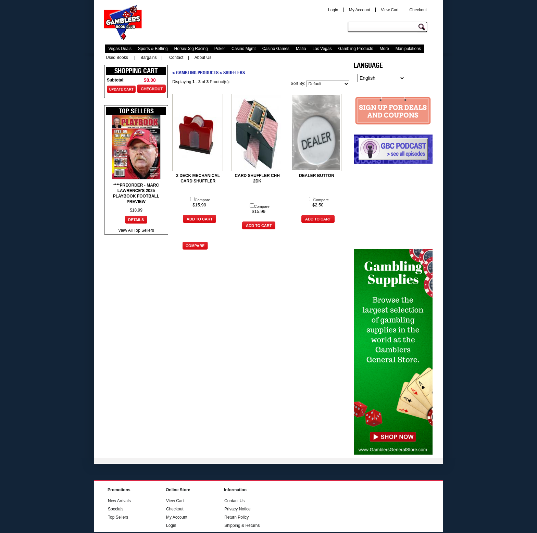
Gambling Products (355, 48)
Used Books (117, 57)
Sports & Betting (153, 48)
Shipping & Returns (242, 525)
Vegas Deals (120, 48)
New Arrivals (119, 500)
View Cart (390, 10)
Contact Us (234, 500)
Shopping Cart (136, 71)
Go (422, 27)
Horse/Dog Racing (191, 48)
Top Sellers (118, 517)
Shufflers (234, 72)
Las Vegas (322, 48)
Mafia (301, 48)
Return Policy (236, 517)
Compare (200, 200)
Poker (219, 48)
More (384, 48)
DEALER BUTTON (316, 175)
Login (333, 10)
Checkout (418, 10)
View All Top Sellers (136, 230)
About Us (203, 57)
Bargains (148, 57)
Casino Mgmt (244, 48)
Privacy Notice (237, 509)
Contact (176, 57)
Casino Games (275, 48)
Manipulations (408, 48)
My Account (359, 10)
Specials (115, 509)
